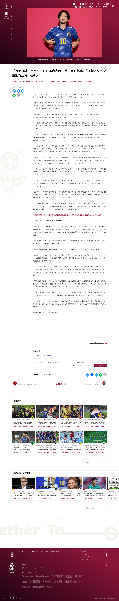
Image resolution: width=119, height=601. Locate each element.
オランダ (100, 498)
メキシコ (44, 498)
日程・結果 (91, 4)
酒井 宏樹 (88, 426)
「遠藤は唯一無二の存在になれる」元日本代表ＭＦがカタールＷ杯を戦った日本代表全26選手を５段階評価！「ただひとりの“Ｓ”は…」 (47, 423)
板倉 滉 (85, 81)
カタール (102, 426)
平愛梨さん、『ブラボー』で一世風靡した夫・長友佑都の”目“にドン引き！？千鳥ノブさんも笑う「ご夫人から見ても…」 (71, 495)
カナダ (19, 81)
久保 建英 (74, 81)
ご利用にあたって (86, 554)
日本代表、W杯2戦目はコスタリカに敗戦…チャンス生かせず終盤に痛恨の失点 (71, 448)
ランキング (98, 4)
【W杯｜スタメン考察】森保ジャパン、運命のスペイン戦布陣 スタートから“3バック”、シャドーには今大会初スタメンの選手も (47, 449)
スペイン (78, 426)
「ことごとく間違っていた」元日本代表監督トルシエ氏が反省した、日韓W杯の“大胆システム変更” (23, 495)
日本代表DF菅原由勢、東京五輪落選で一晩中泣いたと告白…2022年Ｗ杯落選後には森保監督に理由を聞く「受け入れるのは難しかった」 (94, 495)
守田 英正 (64, 81)
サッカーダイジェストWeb (27, 79)
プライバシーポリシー (87, 556)
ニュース (73, 4)
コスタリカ (49, 452)
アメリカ (53, 81)
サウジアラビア (39, 81)
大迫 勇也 (31, 426)
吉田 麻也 (97, 426)
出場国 (78, 4)
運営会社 (84, 551)
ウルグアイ (116, 498)
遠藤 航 (89, 81)
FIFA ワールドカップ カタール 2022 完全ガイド (30, 4)
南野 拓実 (15, 81)
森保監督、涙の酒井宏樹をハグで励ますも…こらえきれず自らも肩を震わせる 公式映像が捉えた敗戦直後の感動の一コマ (95, 423)
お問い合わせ (85, 559)
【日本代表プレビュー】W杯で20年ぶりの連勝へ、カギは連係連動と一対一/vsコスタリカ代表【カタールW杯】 (95, 449)
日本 (24, 81)
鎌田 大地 (80, 81)
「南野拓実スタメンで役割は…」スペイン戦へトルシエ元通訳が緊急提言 (23, 448)
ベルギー (30, 498)
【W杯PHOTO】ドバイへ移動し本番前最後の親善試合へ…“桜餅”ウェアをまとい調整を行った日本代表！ (67, 215)
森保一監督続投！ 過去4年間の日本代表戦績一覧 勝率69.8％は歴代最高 (23, 423)
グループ (34, 553)
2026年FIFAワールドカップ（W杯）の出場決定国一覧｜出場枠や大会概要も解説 (47, 495)
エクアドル (47, 81)
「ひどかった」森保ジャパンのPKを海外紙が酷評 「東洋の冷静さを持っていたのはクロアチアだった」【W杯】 (71, 423)
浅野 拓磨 (58, 81)
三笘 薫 (69, 81)
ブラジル (25, 498)
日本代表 (84, 4)
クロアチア (53, 426)
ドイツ (33, 81)
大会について (106, 4)
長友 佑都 (63, 498)
